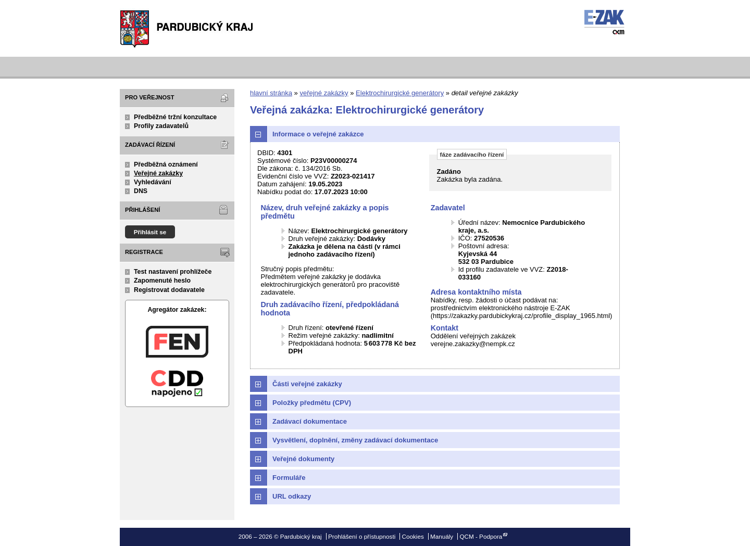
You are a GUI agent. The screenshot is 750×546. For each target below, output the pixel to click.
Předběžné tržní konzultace (175, 117)
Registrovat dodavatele (169, 290)
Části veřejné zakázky (307, 384)
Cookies (413, 536)
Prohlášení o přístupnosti (361, 536)
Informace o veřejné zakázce (318, 134)
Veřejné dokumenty (303, 459)
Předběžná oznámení (166, 164)
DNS (140, 191)
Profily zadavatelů (161, 126)
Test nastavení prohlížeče (172, 271)
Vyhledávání (152, 182)
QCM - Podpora (480, 536)
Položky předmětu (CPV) (311, 403)
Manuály (441, 536)
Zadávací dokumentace (309, 421)
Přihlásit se (150, 231)
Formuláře (289, 477)
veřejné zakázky (323, 93)
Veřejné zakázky (158, 173)
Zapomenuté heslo (162, 280)
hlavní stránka (271, 93)
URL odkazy (291, 496)
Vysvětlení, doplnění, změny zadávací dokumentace (355, 440)
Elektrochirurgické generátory (400, 93)
